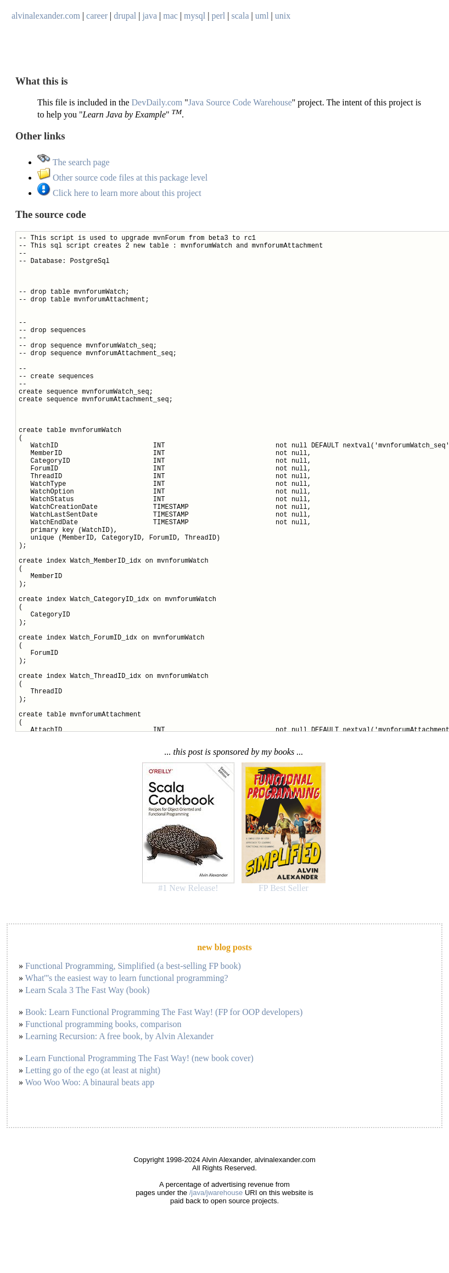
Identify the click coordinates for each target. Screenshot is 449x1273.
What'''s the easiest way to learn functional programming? (126, 978)
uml (262, 15)
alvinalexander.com (46, 15)
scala (240, 15)
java (149, 15)
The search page (73, 162)
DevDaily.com (157, 102)
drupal (125, 15)
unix (282, 15)
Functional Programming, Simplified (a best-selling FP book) (133, 966)
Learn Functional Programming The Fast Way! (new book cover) (139, 1058)
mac (170, 15)
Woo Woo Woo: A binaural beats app (90, 1082)
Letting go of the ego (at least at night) (92, 1070)
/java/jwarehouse (216, 1192)
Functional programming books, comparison (103, 1024)
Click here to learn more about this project (119, 193)
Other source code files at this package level (122, 177)
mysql (194, 15)
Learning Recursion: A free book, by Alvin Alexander (119, 1036)
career (97, 15)
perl (218, 15)
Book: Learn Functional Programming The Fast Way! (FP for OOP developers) (163, 1012)
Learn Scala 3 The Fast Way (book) (87, 990)
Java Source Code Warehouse (240, 102)
